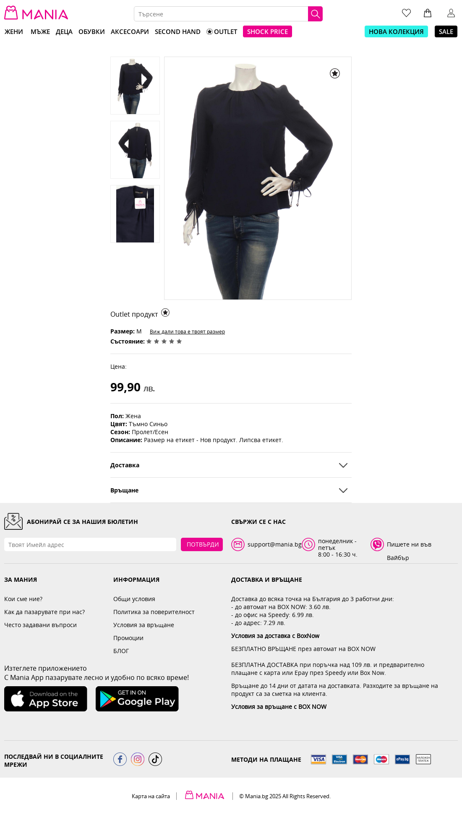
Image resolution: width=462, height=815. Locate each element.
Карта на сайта (151, 796)
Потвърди (203, 544)
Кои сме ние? (23, 599)
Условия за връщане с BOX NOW (278, 707)
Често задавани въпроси (40, 625)
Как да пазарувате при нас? (44, 612)
